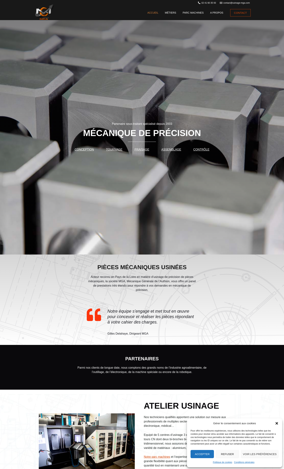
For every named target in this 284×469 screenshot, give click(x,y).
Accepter (202, 454)
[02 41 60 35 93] (207, 3)
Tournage (114, 149)
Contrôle (201, 149)
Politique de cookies (222, 462)
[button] (277, 423)
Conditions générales (244, 462)
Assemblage (171, 149)
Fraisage (142, 149)
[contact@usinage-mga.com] (235, 3)
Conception (84, 149)
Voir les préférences (260, 454)
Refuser (227, 454)
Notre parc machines (157, 456)
